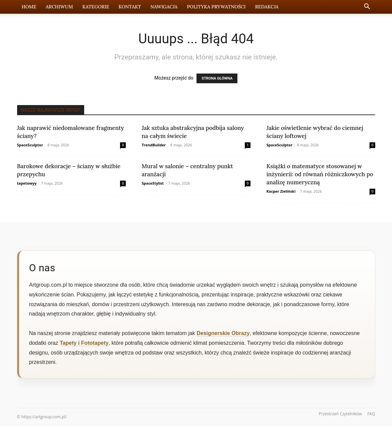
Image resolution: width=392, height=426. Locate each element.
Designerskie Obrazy (223, 333)
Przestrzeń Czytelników (340, 414)
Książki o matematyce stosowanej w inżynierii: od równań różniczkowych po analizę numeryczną (320, 174)
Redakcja (267, 7)
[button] (367, 7)
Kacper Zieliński (281, 191)
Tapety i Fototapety (84, 343)
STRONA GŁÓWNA (217, 78)
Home (29, 7)
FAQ (371, 414)
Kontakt (130, 7)
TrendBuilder (154, 144)
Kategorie (95, 7)
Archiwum (59, 7)
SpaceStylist (153, 183)
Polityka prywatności (216, 7)
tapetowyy (27, 183)
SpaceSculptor (30, 144)
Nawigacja (163, 7)
